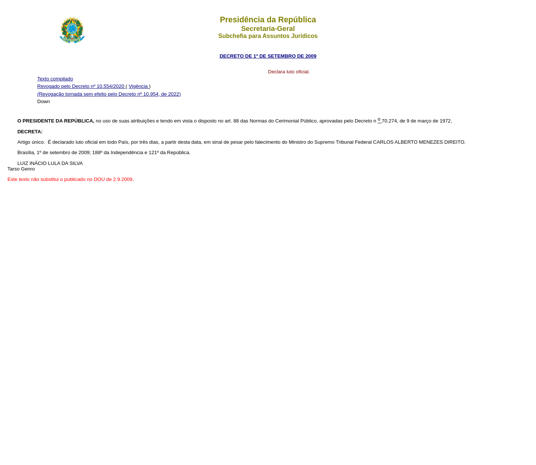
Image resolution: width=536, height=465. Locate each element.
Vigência (139, 86)
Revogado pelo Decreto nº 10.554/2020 (81, 86)
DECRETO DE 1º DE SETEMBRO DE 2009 (268, 56)
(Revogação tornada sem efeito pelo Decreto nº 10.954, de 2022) (109, 94)
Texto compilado (55, 79)
